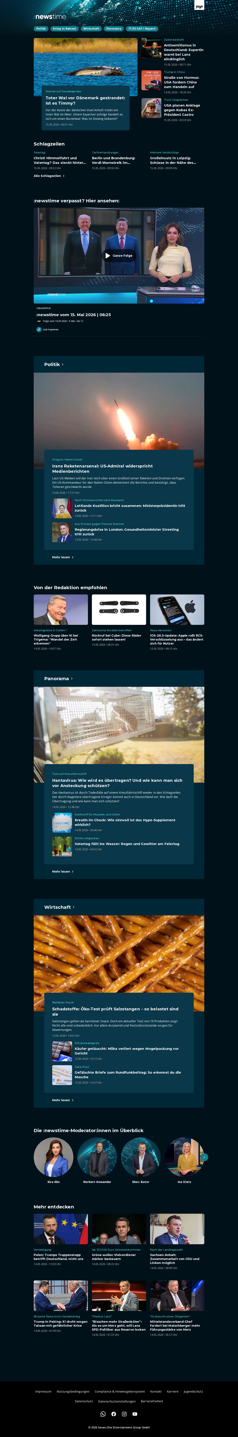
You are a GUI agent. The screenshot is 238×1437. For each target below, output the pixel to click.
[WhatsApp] (103, 1414)
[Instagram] (124, 1414)
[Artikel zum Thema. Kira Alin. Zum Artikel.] (53, 1160)
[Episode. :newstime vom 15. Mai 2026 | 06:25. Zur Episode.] (119, 265)
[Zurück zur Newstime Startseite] (50, 16)
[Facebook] (113, 1414)
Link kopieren (47, 329)
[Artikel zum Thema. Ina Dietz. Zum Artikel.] (184, 1160)
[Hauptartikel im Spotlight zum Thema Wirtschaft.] (59, 907)
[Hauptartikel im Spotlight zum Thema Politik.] (54, 364)
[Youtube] (135, 1414)
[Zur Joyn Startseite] (199, 5)
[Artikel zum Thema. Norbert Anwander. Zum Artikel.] (97, 1160)
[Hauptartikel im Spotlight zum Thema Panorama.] (58, 679)
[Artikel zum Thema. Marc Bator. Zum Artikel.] (141, 1160)
